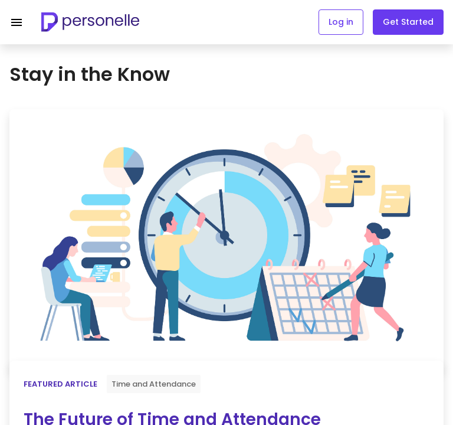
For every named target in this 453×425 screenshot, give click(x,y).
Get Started (408, 22)
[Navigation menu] (16, 22)
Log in (341, 22)
